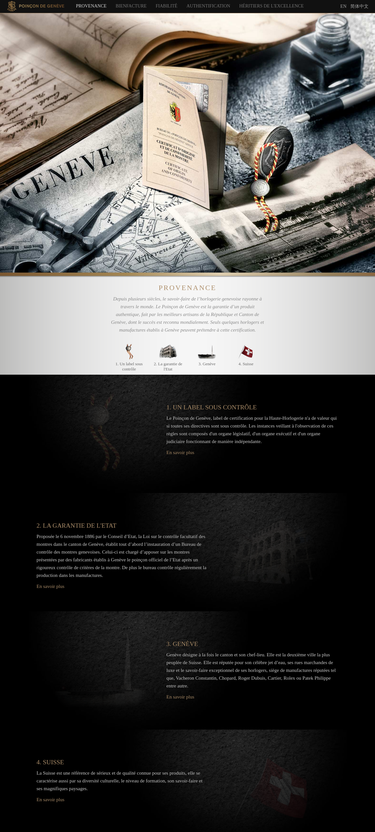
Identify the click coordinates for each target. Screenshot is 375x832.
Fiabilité (167, 6)
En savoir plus (180, 452)
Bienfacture (131, 6)
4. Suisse (245, 363)
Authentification (208, 6)
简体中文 (359, 6)
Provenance (91, 6)
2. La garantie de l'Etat (168, 366)
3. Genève (207, 363)
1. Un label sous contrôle (129, 366)
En (343, 6)
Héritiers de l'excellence (271, 6)
